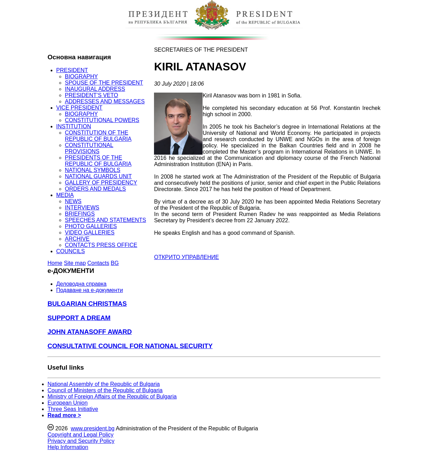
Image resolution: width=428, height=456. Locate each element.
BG (115, 263)
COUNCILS (70, 251)
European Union (68, 403)
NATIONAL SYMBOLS (92, 170)
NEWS (73, 201)
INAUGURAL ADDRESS (95, 89)
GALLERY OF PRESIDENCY (101, 183)
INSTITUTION (73, 126)
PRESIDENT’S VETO (91, 95)
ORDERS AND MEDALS (95, 189)
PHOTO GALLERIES (91, 226)
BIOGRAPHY (81, 76)
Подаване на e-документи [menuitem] (89, 290)
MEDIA (65, 195)
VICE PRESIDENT (79, 108)
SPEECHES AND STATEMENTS (105, 220)
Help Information (68, 447)
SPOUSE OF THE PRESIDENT (104, 83)
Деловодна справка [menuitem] (81, 284)
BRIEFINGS (80, 214)
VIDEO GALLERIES (89, 232)
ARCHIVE (77, 239)
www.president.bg (92, 428)
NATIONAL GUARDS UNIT (98, 176)
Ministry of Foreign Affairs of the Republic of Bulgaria (112, 396)
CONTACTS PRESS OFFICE (101, 245)
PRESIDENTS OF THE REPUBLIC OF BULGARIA (98, 161)
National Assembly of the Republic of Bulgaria (104, 384)
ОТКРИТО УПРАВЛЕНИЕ (186, 257)
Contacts (98, 263)
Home (55, 263)
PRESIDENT (72, 70)
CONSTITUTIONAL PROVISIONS (89, 148)
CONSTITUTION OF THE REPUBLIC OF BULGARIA (98, 136)
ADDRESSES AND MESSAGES (105, 101)
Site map (75, 263)
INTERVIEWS (82, 207)
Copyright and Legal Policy (80, 435)
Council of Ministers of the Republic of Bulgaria (105, 390)
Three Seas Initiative (73, 409)
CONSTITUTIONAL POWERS (102, 120)
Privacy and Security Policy (81, 441)
